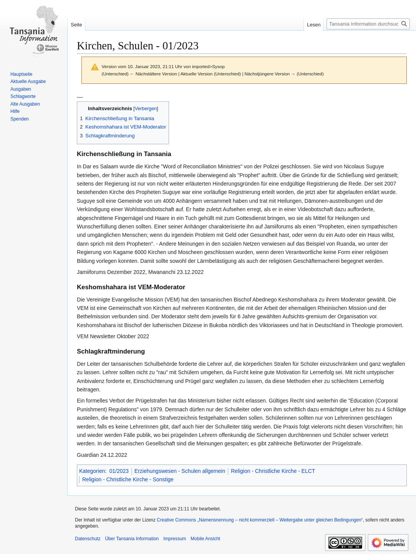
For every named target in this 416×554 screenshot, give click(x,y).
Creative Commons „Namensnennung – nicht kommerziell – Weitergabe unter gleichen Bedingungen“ (260, 520)
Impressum (174, 538)
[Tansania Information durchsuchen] (368, 23)
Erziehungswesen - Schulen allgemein (180, 471)
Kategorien (92, 471)
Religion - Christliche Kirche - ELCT (273, 471)
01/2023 (119, 471)
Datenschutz (88, 538)
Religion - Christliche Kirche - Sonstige (128, 479)
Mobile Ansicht (205, 538)
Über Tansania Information (132, 538)
